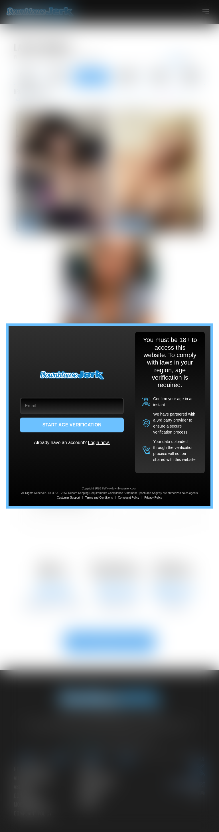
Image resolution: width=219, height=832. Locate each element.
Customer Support (68, 497)
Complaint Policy (128, 497)
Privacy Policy (153, 497)
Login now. (99, 442)
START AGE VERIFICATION (72, 424)
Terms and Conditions (99, 497)
